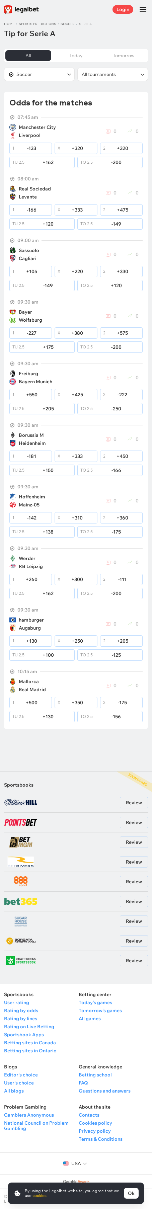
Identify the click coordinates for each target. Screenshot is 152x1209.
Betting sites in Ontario (30, 1051)
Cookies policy (95, 1123)
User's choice (19, 1083)
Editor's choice (21, 1075)
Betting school (95, 1075)
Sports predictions (37, 24)
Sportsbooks (18, 785)
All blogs (14, 1091)
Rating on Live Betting (29, 1027)
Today (76, 56)
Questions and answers (105, 1091)
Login (123, 9)
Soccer (68, 24)
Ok (131, 1193)
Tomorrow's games (100, 1011)
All (28, 56)
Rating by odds (21, 1011)
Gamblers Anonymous (29, 1115)
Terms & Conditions (101, 1139)
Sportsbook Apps (24, 1035)
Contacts (89, 1115)
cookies (39, 1195)
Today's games (95, 1002)
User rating (16, 1002)
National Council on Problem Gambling (36, 1125)
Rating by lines (20, 1019)
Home (9, 24)
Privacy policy (95, 1131)
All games (90, 1019)
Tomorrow (124, 56)
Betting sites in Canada (30, 1043)
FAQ (83, 1083)
